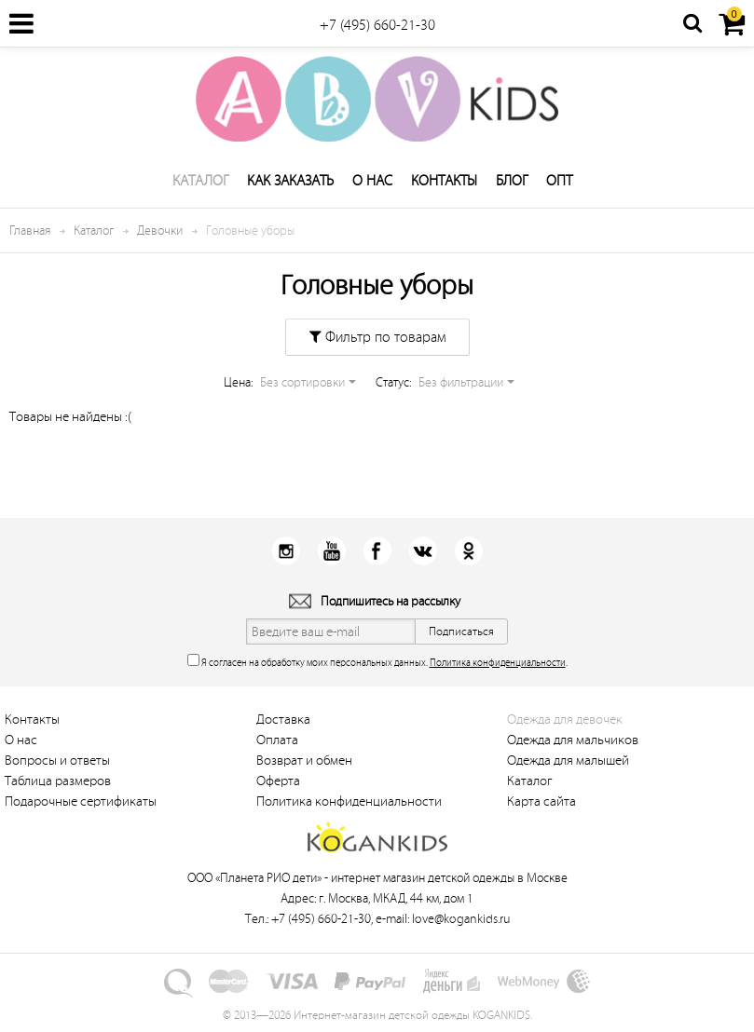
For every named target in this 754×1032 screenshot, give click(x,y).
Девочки (160, 230)
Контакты (444, 180)
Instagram (285, 550)
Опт (559, 180)
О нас (372, 180)
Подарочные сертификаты (81, 801)
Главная (29, 230)
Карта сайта (541, 801)
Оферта (278, 781)
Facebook (377, 550)
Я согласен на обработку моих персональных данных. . (377, 661)
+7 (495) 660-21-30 (377, 25)
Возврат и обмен (304, 760)
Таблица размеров (58, 781)
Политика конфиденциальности (498, 663)
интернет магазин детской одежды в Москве (449, 878)
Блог (512, 180)
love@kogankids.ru (461, 919)
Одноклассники (468, 550)
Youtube (331, 550)
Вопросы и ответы (57, 760)
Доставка (283, 719)
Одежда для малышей (568, 760)
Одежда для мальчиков (572, 740)
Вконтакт (422, 550)
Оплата (277, 740)
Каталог (200, 180)
